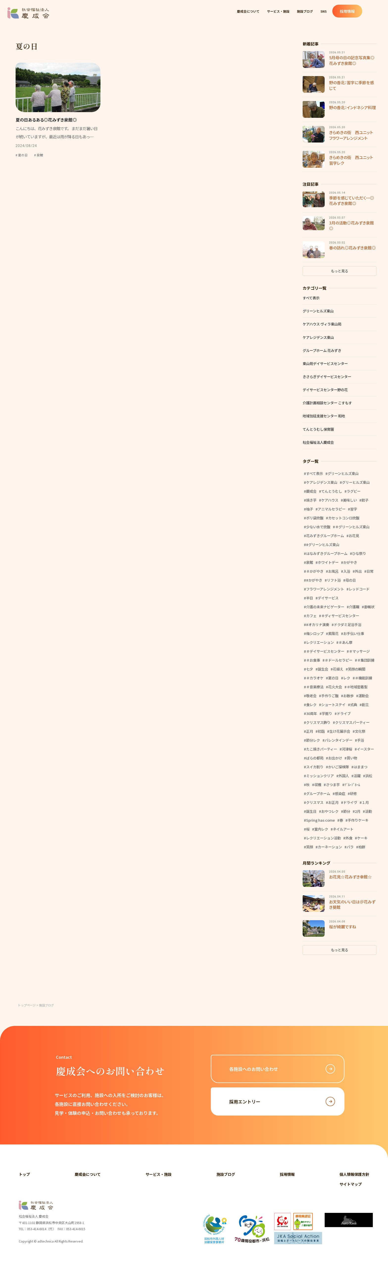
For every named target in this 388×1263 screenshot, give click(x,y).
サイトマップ (351, 1184)
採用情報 (364, 12)
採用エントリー (282, 1101)
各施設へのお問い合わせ (282, 1069)
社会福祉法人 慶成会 (28, 13)
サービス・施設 (286, 12)
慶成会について (251, 12)
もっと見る (339, 270)
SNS (339, 12)
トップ (24, 1174)
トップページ (27, 1005)
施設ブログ (317, 12)
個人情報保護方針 (354, 1174)
